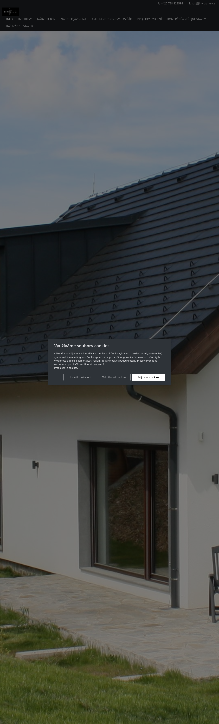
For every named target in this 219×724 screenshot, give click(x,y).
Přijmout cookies (148, 377)
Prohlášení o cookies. (66, 367)
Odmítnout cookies (114, 377)
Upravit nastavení (80, 377)
